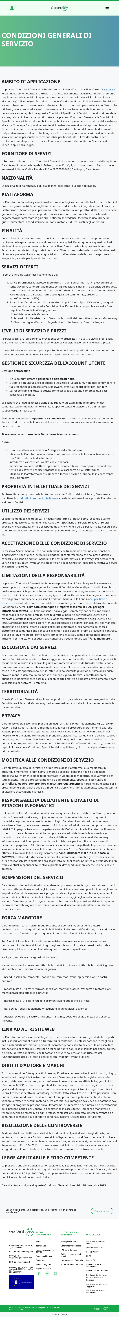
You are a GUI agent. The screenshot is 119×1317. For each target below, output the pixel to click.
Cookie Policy (92, 1252)
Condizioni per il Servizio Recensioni (96, 1292)
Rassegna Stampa (44, 1256)
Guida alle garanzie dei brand (71, 1255)
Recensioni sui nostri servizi (45, 1251)
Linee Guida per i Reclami (97, 1270)
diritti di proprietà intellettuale (40, 498)
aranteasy (109, 89)
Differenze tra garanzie (71, 1246)
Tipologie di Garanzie (70, 1242)
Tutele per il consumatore (72, 1264)
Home (38, 1242)
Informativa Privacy (94, 1248)
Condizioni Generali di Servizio (95, 1243)
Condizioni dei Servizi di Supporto (96, 1285)
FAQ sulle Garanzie (69, 1250)
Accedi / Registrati (44, 1264)
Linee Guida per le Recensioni (93, 1265)
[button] (107, 8)
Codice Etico (91, 1260)
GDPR (88, 1256)
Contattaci (40, 1260)
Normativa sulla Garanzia (72, 1260)
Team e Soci (41, 1246)
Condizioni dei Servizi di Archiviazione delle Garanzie (96, 1277)
